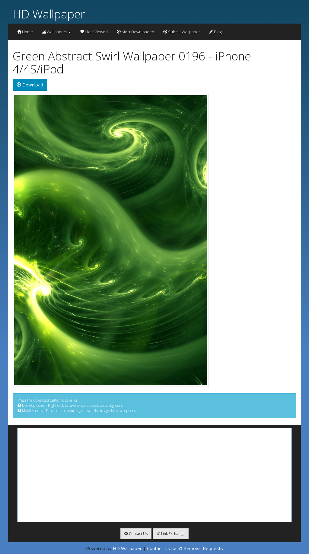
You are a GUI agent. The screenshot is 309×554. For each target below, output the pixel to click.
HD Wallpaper (49, 14)
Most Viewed (94, 31)
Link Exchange (171, 533)
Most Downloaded (135, 31)
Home (25, 31)
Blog (215, 31)
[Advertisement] (154, 475)
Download (30, 85)
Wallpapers (56, 31)
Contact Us (136, 533)
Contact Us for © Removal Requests (185, 548)
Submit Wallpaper (181, 31)
